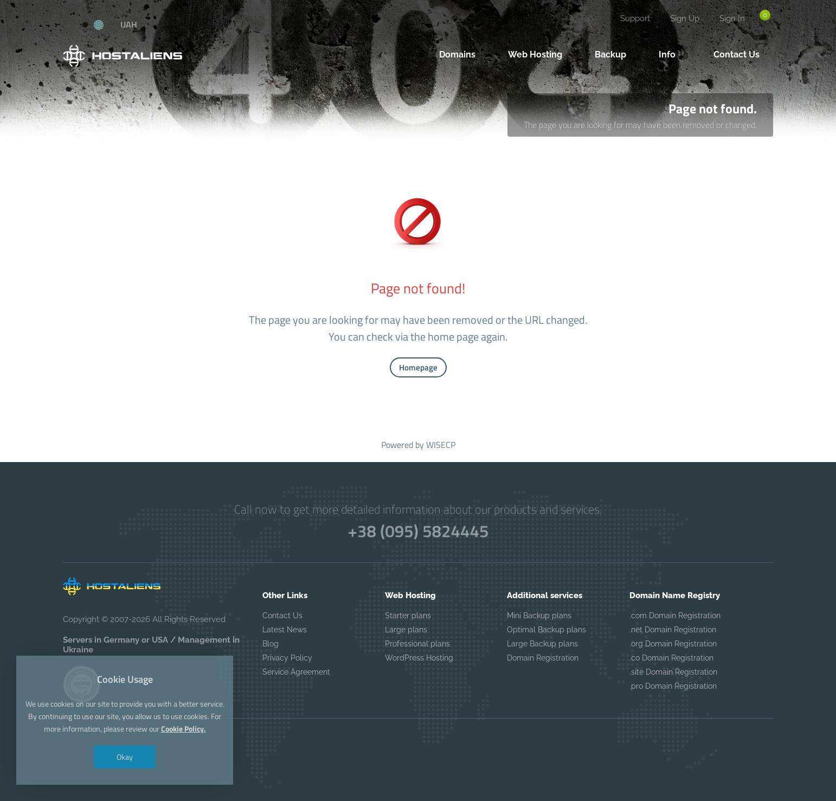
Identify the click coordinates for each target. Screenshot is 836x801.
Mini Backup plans (539, 615)
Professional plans (417, 643)
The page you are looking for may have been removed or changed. (640, 124)
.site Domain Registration (673, 672)
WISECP (440, 444)
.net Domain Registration (672, 629)
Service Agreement (296, 672)
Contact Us (282, 615)
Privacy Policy (287, 657)
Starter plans (408, 615)
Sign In (732, 18)
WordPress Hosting (419, 657)
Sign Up (684, 18)
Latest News (284, 629)
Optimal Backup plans (546, 629)
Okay (124, 748)
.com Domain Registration (675, 615)
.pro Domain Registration (673, 686)
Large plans (406, 629)
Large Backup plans (542, 643)
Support (635, 18)
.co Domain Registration (671, 657)
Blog (270, 643)
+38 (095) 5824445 (417, 531)
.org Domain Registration (673, 643)
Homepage (418, 367)
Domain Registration (542, 657)
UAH (128, 24)
